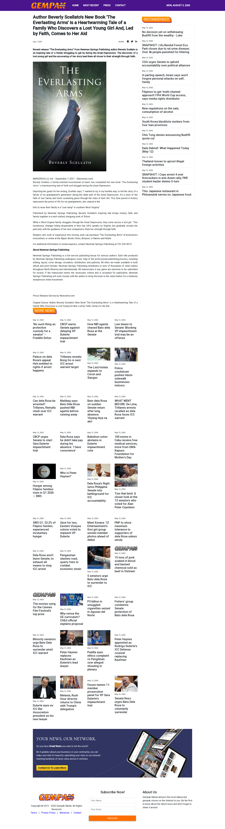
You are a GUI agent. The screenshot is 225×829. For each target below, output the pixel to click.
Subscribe (112, 818)
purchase (94, 235)
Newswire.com (84, 178)
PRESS (106, 5)
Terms (34, 812)
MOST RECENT (91, 5)
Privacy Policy (48, 812)
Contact (77, 812)
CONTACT (120, 5)
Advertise (64, 812)
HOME (75, 5)
